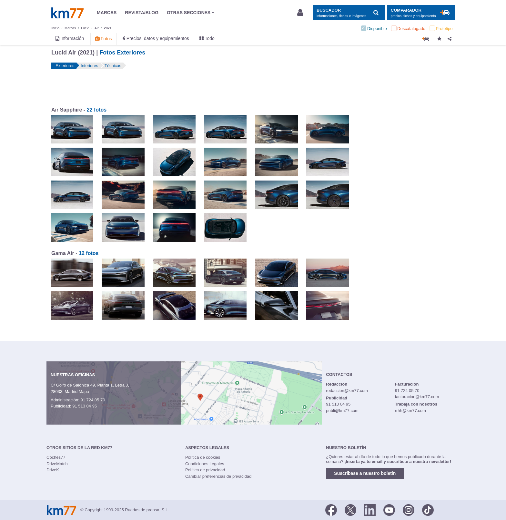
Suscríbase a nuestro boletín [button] (365, 473)
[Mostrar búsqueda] (349, 12)
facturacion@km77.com (417, 396)
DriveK (52, 469)
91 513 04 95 (84, 406)
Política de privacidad (205, 469)
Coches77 (56, 457)
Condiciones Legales (204, 463)
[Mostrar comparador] (421, 12)
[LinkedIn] (370, 509)
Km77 (67, 12)
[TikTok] (428, 509)
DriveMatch (57, 463)
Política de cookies (202, 457)
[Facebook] (331, 509)
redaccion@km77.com (347, 390)
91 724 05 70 (92, 399)
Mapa (84, 391)
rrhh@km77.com (410, 410)
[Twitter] (350, 509)
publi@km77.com (342, 410)
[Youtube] (389, 509)
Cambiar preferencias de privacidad (218, 476)
